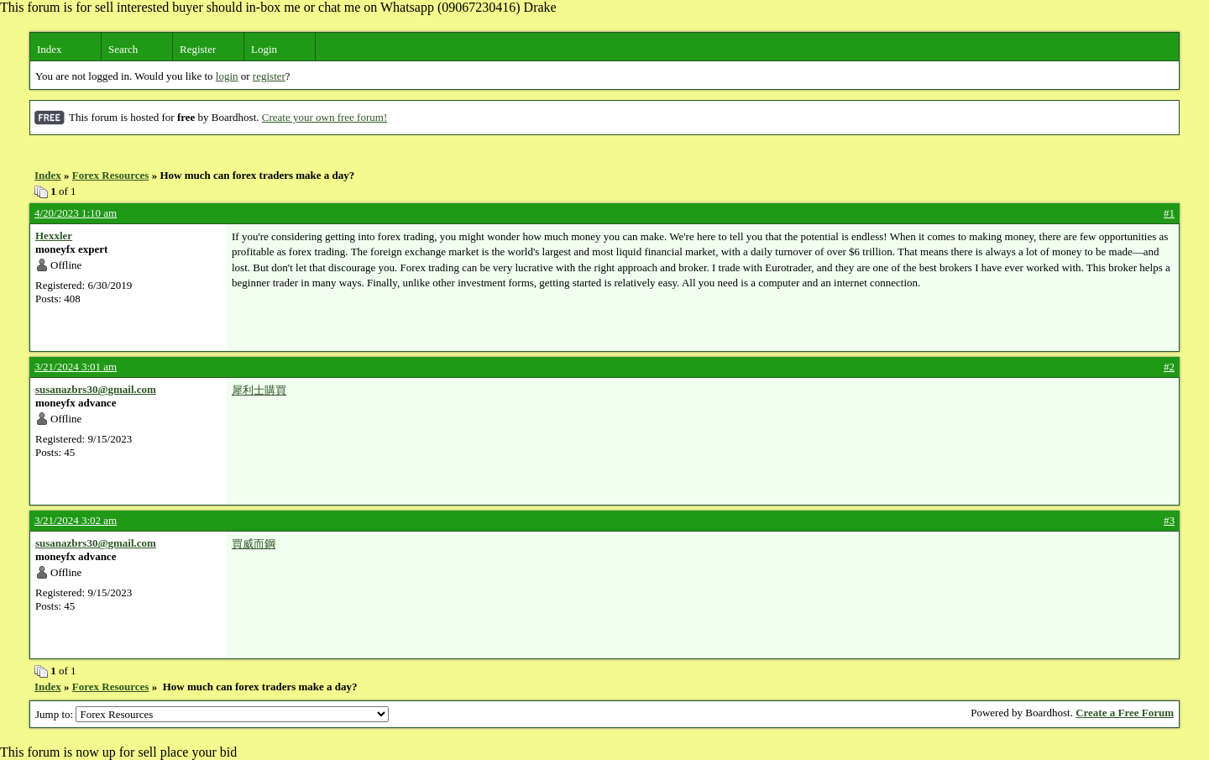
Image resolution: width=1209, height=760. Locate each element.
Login (264, 49)
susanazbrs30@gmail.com (95, 389)
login (227, 76)
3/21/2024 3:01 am (75, 366)
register (269, 76)
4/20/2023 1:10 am (75, 213)
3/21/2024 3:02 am (75, 520)
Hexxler (53, 235)
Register (198, 49)
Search (123, 49)
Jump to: (212, 714)
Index (49, 49)
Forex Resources (110, 175)
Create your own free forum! (324, 117)
